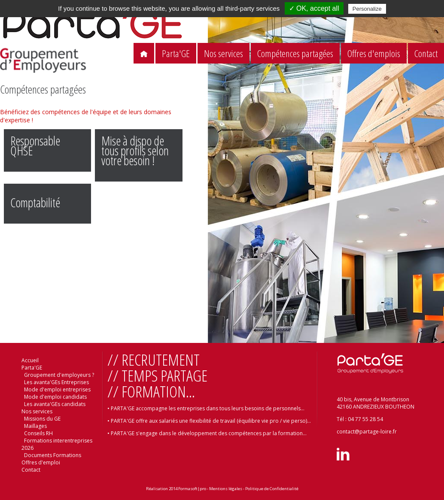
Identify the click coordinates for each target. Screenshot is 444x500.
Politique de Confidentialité (271, 488)
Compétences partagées (295, 53)
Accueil (30, 360)
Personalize (367, 9)
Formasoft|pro (192, 488)
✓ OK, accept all (314, 8)
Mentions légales (225, 488)
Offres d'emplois (373, 53)
